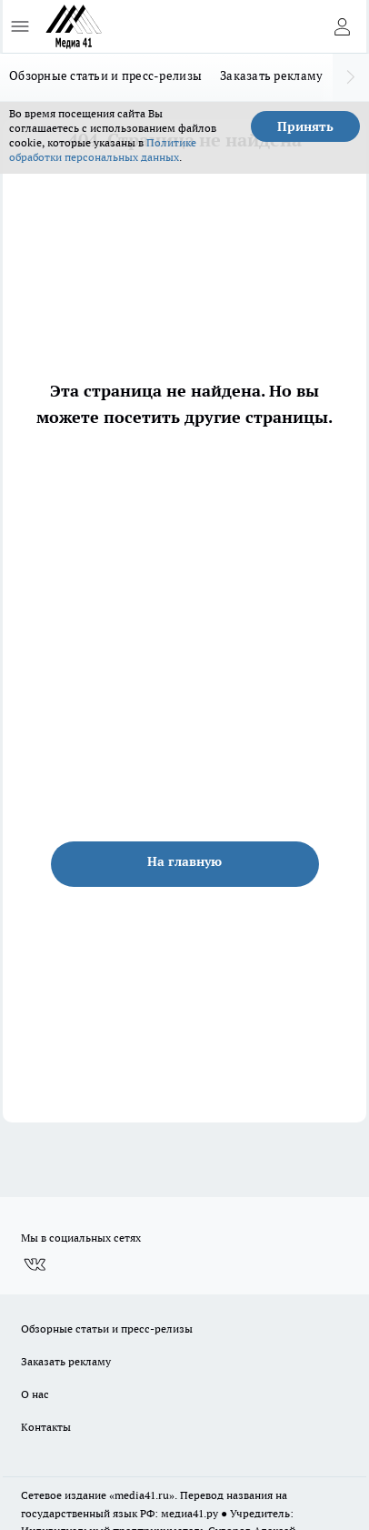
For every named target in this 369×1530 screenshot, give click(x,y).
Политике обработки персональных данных (102, 150)
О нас (35, 1394)
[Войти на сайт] (342, 26)
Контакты (46, 1427)
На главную (184, 861)
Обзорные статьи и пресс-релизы (105, 75)
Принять (305, 126)
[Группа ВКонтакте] (34, 1264)
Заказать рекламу (271, 75)
